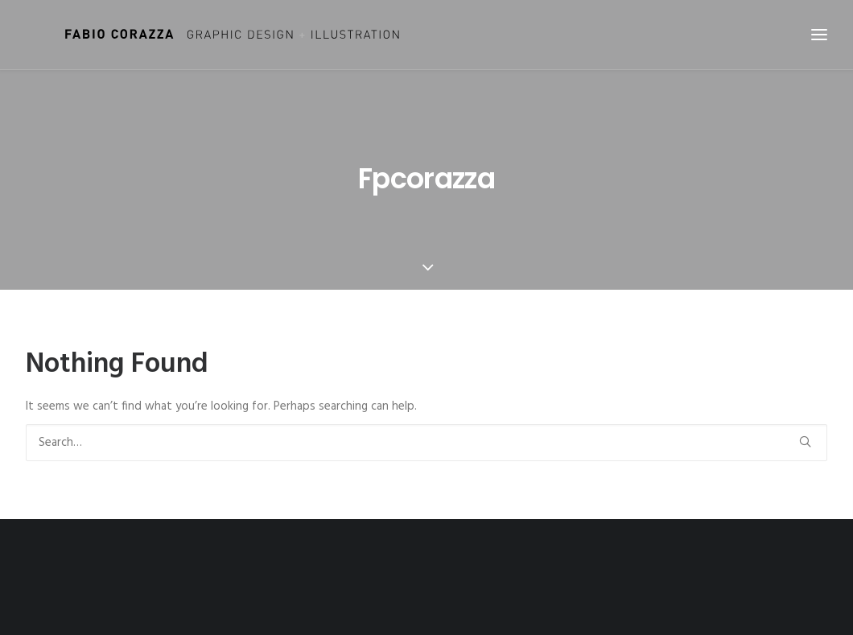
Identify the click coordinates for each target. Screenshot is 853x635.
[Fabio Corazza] (203, 34)
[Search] (426, 442)
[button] (805, 441)
